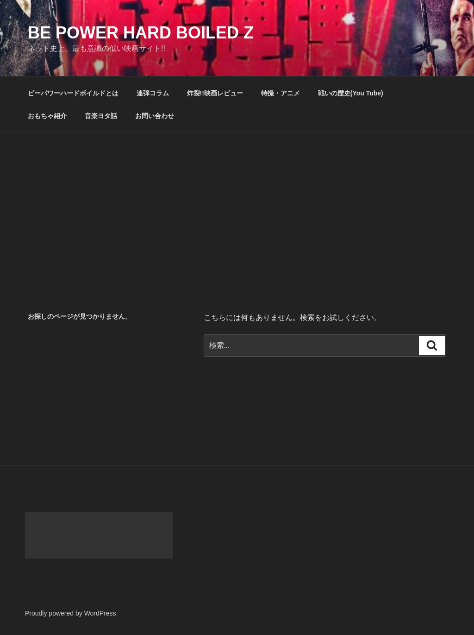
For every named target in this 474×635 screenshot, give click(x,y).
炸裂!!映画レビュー (215, 93)
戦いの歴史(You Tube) (350, 93)
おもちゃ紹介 (47, 115)
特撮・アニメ (280, 93)
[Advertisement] (237, 202)
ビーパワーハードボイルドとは (73, 93)
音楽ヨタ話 (101, 115)
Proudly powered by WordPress (70, 613)
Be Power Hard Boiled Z (141, 32)
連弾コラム (153, 93)
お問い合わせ (154, 115)
